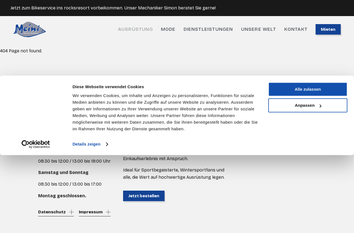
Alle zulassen (308, 167)
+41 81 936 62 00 (55, 131)
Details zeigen (86, 222)
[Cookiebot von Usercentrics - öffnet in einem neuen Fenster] (36, 222)
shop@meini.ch (54, 138)
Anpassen (308, 183)
